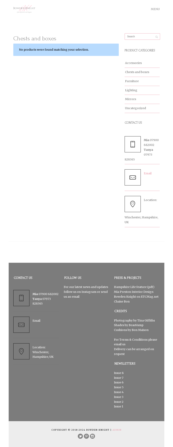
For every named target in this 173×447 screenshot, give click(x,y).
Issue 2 (118, 402)
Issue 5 (119, 387)
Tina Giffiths (146, 320)
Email (148, 173)
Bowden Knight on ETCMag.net (136, 296)
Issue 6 (119, 382)
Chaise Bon (122, 301)
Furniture (132, 81)
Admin (117, 430)
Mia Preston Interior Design (133, 292)
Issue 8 (119, 373)
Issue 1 (118, 406)
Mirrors (130, 99)
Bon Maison (140, 330)
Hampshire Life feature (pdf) (134, 287)
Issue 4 (119, 392)
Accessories (133, 63)
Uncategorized (135, 108)
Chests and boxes (137, 72)
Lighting (131, 90)
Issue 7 (118, 378)
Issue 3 (118, 397)
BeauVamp (136, 325)
